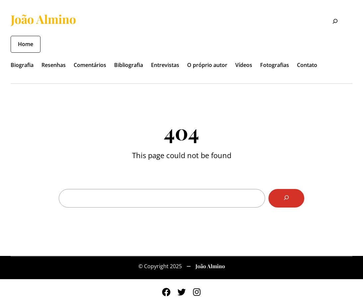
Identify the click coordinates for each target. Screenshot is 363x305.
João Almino (43, 19)
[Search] (286, 198)
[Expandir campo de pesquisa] (331, 21)
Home (25, 44)
